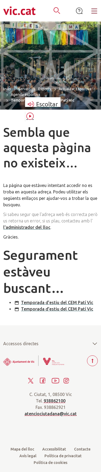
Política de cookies (50, 462)
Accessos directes (50, 343)
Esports (44, 89)
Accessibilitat (54, 449)
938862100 (54, 400)
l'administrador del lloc (26, 227)
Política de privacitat (63, 456)
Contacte (82, 449)
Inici (7, 89)
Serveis (24, 89)
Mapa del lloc (22, 449)
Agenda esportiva (25, 94)
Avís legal (27, 456)
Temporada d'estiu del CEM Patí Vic (57, 302)
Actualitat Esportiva (75, 89)
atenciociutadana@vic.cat (51, 413)
